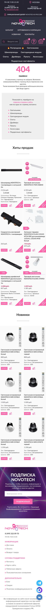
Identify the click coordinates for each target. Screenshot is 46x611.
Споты (6, 57)
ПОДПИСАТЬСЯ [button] (23, 501)
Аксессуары (38, 57)
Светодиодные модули (31, 52)
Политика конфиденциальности (19, 589)
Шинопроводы (11, 52)
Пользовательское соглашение (18, 572)
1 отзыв (6, 192)
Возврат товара (12, 552)
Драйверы (16, 57)
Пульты (27, 57)
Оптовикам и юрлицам (29, 30)
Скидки (9, 585)
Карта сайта (11, 565)
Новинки (16, 34)
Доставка (10, 545)
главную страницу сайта (22, 102)
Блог (8, 582)
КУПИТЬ (4, 205)
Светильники (33, 48)
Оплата (9, 549)
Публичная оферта (13, 569)
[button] (11, 9)
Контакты (29, 34)
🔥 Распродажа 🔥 (15, 48)
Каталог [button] (9, 30)
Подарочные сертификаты (23, 61)
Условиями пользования (31, 509)
